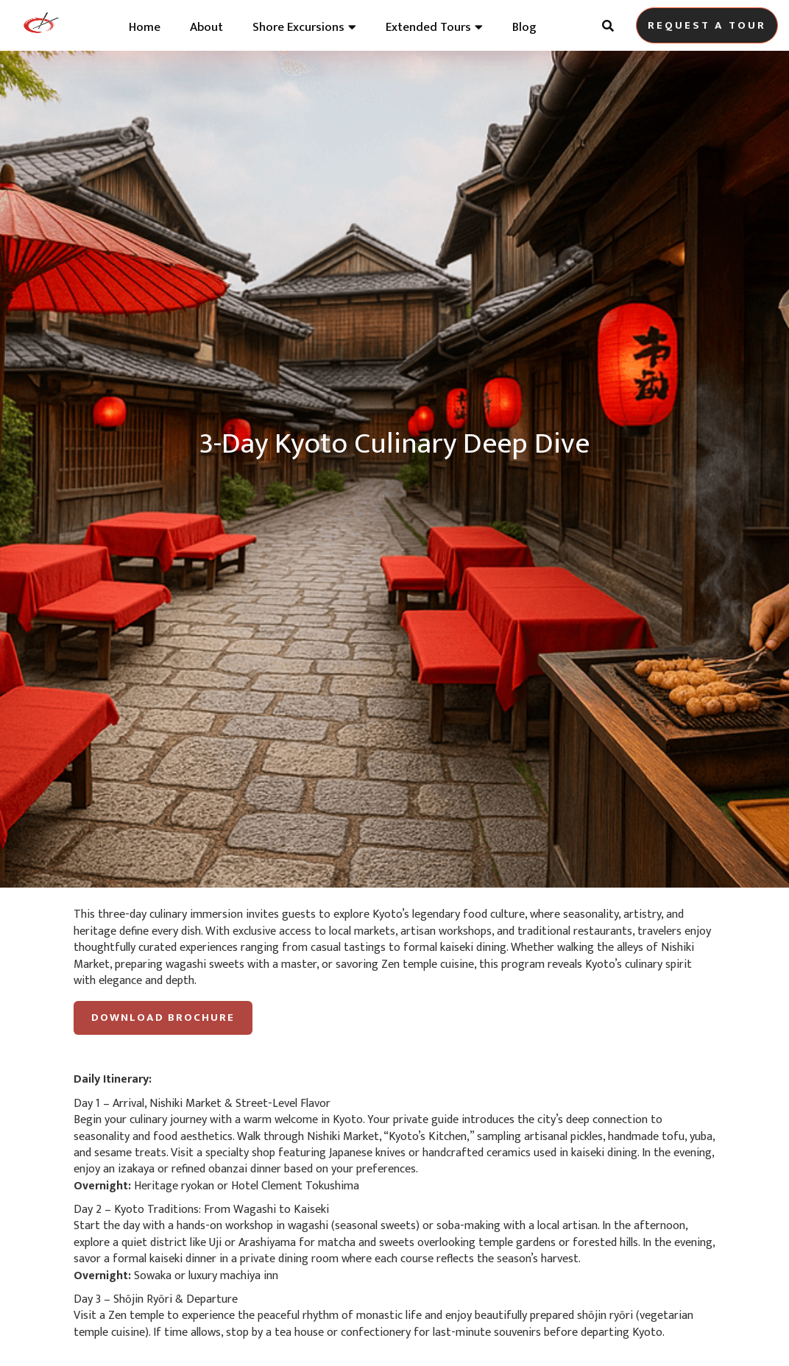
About (206, 27)
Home (144, 27)
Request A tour (707, 25)
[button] (304, 24)
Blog (524, 27)
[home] (40, 25)
